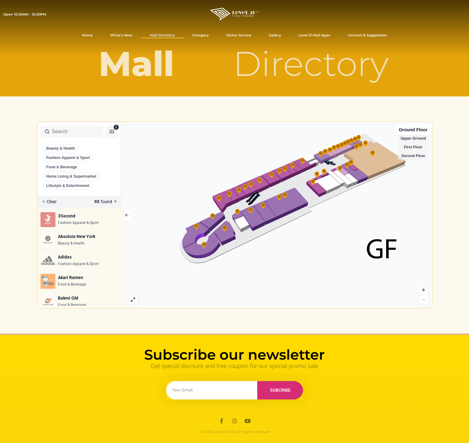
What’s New (121, 35)
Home (87, 35)
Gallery (275, 35)
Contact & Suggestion (367, 35)
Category (200, 35)
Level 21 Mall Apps (314, 35)
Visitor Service (238, 35)
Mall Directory (162, 35)
